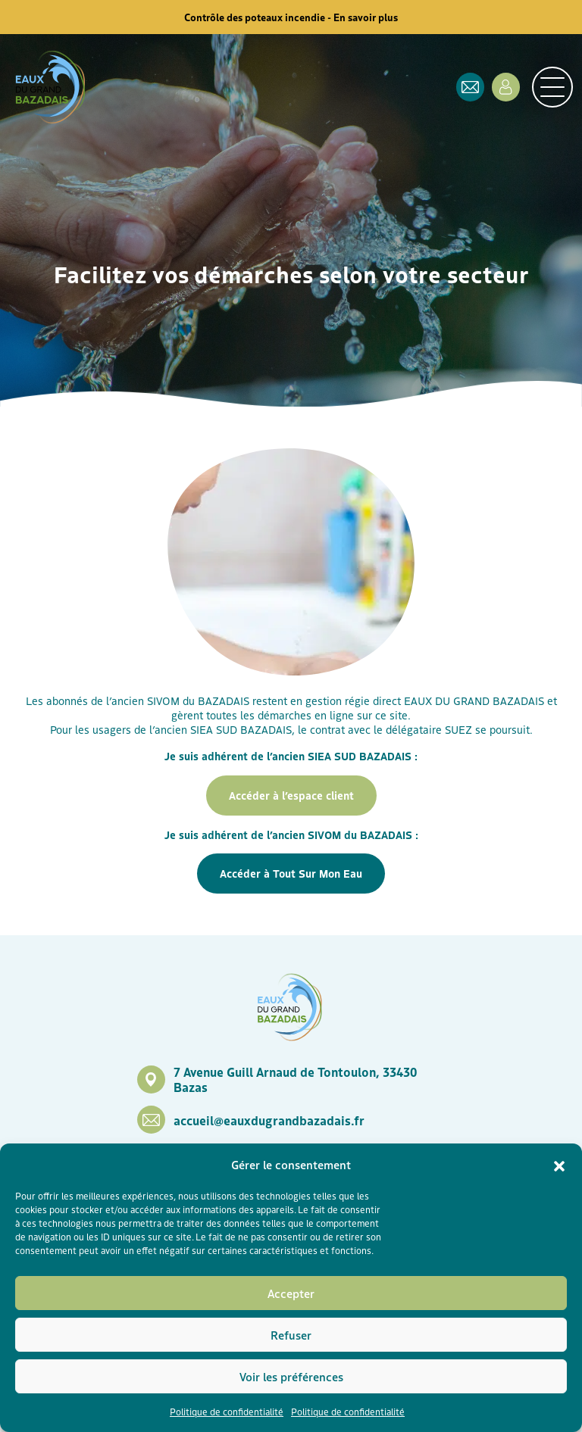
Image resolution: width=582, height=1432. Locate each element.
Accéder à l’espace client (291, 795)
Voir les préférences (291, 1376)
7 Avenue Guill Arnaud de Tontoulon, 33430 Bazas (295, 1079)
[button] (559, 1164)
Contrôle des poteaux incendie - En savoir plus (291, 17)
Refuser (291, 1335)
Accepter (291, 1293)
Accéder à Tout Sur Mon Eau (291, 873)
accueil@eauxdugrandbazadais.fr (269, 1120)
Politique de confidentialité (226, 1411)
